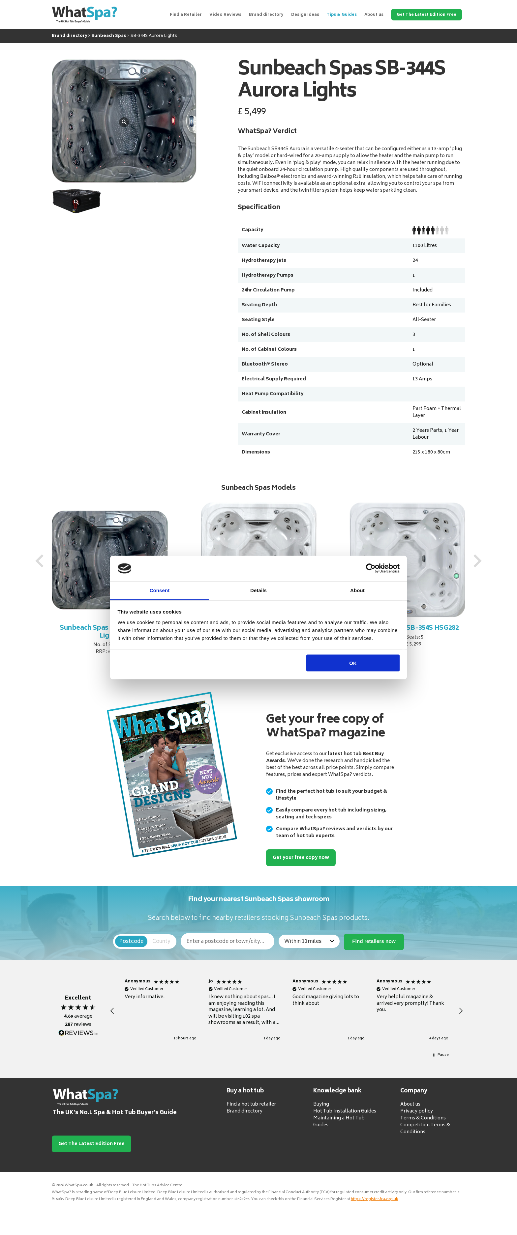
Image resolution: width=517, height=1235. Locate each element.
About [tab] (357, 590)
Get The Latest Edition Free (426, 15)
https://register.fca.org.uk (374, 1199)
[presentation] (39, 560)
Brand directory (266, 15)
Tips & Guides (342, 15)
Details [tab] (258, 590)
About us (373, 15)
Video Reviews (225, 15)
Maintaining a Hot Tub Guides (339, 1121)
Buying (321, 1104)
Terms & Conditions (423, 1118)
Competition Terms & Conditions (425, 1128)
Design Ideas (305, 15)
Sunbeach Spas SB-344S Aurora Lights (110, 632)
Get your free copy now (301, 858)
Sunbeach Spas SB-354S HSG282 (407, 628)
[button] (112, 1011)
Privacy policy (416, 1111)
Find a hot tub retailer (251, 1104)
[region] (287, 1011)
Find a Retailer (186, 15)
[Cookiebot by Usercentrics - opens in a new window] (371, 568)
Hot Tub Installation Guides (344, 1111)
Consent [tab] (160, 590)
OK (353, 663)
